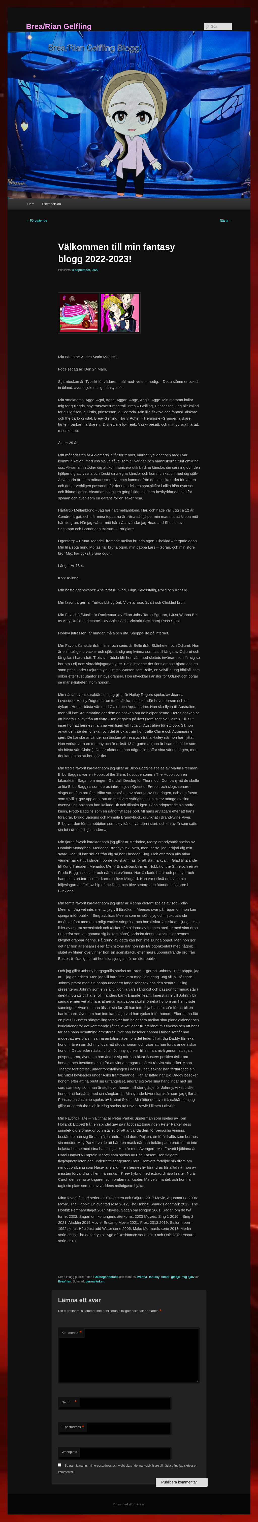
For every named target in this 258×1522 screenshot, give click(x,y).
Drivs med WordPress (129, 1504)
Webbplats (69, 1452)
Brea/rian (64, 1281)
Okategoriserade (106, 1277)
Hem (30, 204)
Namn (69, 1402)
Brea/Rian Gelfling (58, 26)
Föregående (36, 220)
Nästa (226, 220)
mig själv (188, 1277)
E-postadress (72, 1427)
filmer (165, 1277)
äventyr (142, 1277)
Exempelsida (51, 204)
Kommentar (71, 1333)
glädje (175, 1277)
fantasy (154, 1277)
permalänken (95, 1281)
